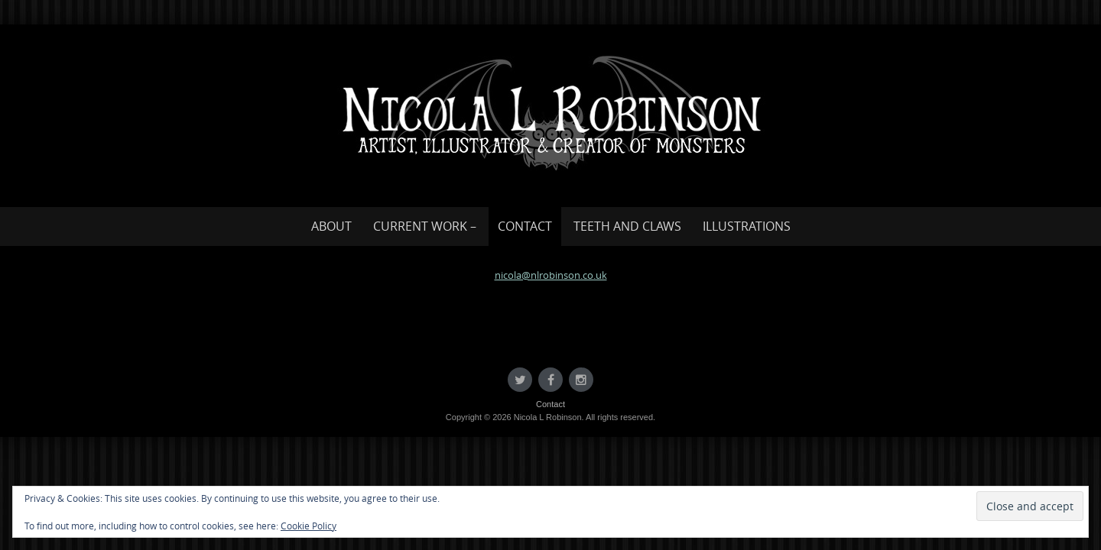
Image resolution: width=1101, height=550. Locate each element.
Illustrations (747, 226)
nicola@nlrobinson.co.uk (551, 275)
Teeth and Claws (627, 226)
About (331, 226)
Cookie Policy (308, 525)
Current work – (424, 226)
